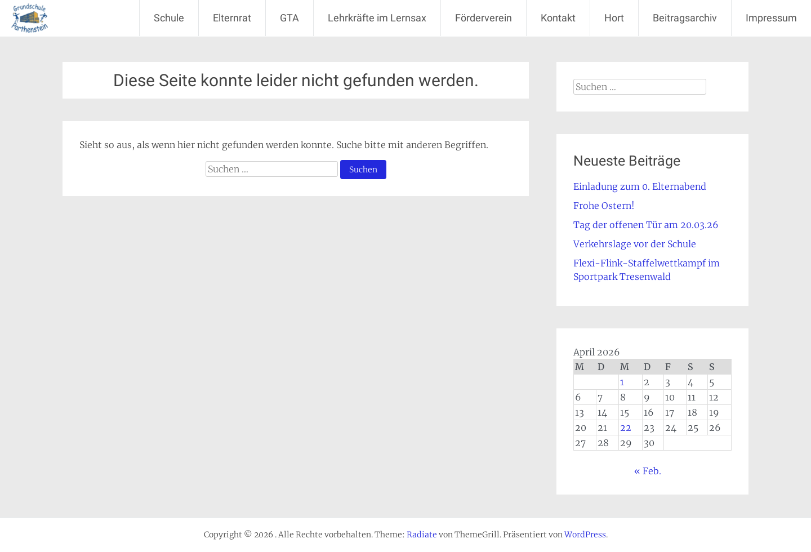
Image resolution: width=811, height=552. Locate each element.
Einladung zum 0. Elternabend (639, 186)
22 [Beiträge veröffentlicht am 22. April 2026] (625, 427)
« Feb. (647, 471)
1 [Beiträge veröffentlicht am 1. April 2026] (622, 382)
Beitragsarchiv (685, 18)
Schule (169, 18)
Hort (614, 18)
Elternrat (232, 18)
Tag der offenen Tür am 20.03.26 (646, 224)
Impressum (771, 18)
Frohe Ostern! (604, 205)
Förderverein (483, 18)
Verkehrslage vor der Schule (634, 244)
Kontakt (558, 18)
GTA (289, 18)
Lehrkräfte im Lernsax (377, 18)
